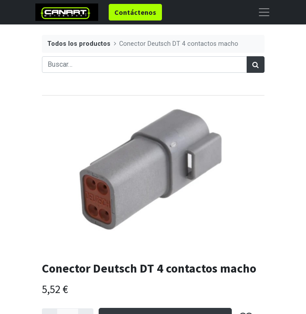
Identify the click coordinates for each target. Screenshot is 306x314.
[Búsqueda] (256, 64)
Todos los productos (78, 44)
